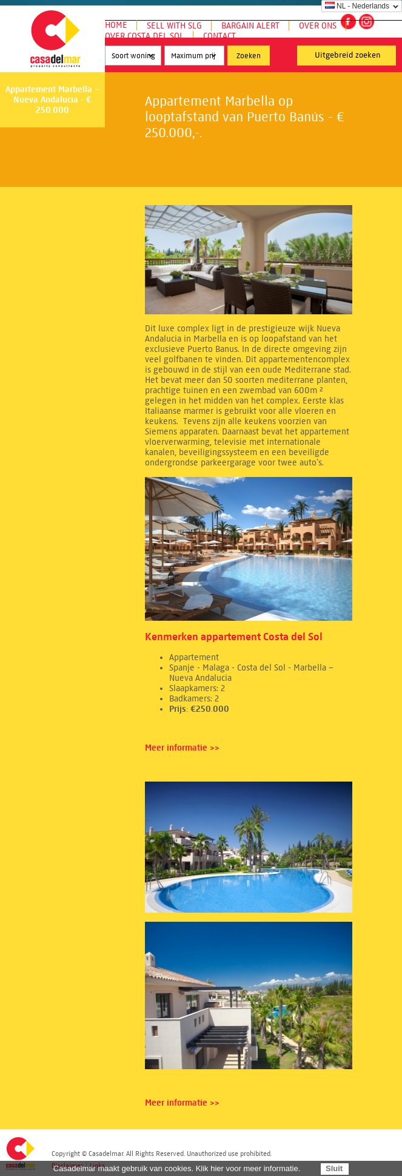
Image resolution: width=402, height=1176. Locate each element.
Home (116, 25)
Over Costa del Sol (144, 36)
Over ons (318, 26)
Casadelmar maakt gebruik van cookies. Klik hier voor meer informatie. (177, 1168)
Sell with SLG (174, 26)
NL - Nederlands (357, 6)
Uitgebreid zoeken (348, 55)
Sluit (334, 1168)
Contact (219, 36)
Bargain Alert (250, 26)
